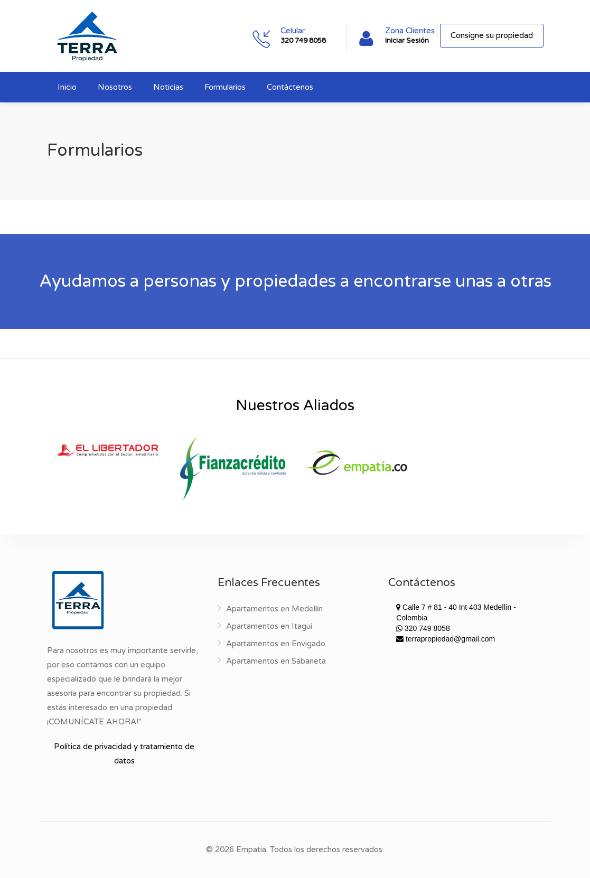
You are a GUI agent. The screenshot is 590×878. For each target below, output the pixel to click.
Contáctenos (290, 87)
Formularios (225, 87)
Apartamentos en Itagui (269, 626)
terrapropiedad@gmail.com (445, 639)
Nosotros (115, 87)
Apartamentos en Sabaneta (276, 661)
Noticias (168, 87)
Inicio (67, 87)
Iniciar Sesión (407, 40)
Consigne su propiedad (492, 35)
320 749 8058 (303, 40)
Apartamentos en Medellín (274, 608)
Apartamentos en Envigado (275, 643)
